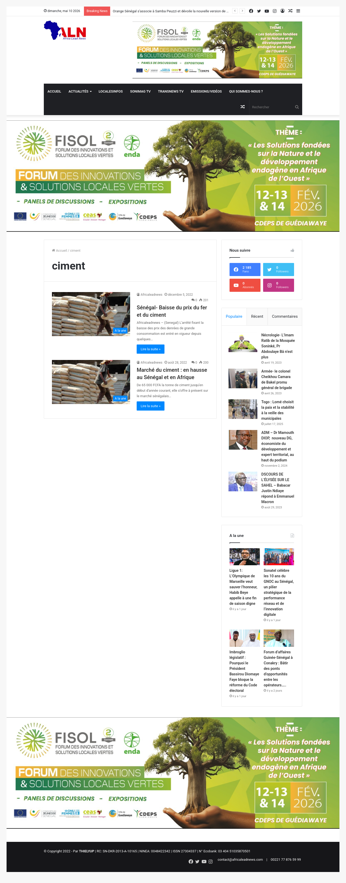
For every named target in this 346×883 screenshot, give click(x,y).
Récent (257, 316)
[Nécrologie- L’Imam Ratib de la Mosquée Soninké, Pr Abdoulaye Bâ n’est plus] (244, 343)
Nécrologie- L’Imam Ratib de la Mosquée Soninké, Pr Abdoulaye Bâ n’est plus (277, 347)
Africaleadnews (151, 295)
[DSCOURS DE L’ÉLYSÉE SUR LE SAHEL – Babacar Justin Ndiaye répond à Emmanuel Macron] (244, 488)
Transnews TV (170, 91)
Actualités (78, 91)
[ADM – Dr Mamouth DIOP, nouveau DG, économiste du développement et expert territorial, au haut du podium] (244, 441)
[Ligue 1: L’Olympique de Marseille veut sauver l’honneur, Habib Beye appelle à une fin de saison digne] (245, 564)
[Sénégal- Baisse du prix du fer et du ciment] (91, 314)
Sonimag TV (140, 91)
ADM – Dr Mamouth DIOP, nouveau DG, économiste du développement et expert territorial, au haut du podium (277, 450)
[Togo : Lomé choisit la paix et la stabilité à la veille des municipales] (244, 410)
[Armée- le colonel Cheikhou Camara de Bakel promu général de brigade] (244, 379)
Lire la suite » (151, 349)
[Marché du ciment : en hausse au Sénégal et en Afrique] (91, 382)
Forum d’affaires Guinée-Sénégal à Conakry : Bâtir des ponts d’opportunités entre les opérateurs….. (278, 675)
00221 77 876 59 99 (286, 867)
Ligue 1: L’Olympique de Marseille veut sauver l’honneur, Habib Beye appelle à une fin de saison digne (243, 594)
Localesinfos (111, 91)
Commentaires (285, 316)
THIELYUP (86, 858)
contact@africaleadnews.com (240, 867)
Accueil (54, 91)
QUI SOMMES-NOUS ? (246, 91)
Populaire (234, 316)
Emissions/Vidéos (206, 91)
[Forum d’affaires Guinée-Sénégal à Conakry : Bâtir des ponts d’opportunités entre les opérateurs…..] (279, 645)
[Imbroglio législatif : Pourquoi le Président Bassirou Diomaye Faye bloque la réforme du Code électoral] (245, 645)
